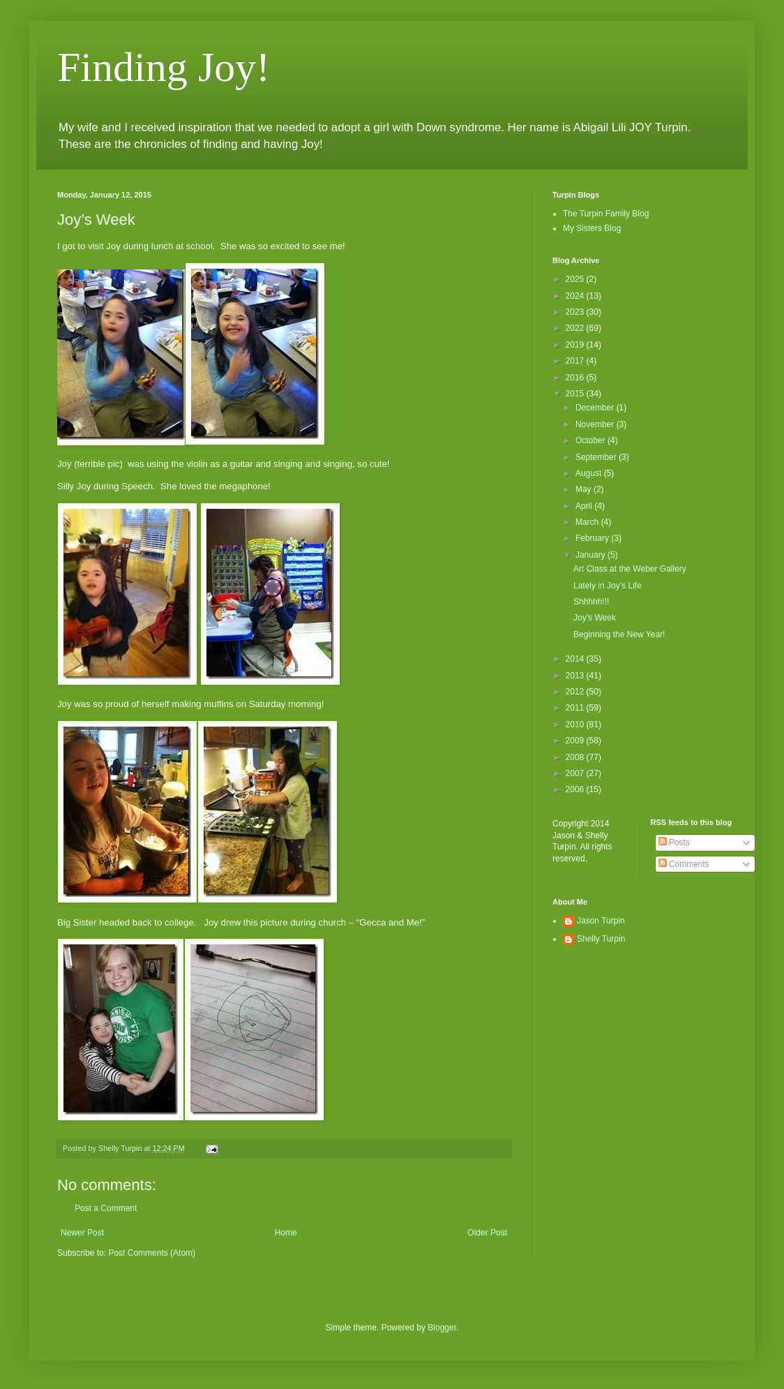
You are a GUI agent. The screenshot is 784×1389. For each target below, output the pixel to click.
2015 (576, 394)
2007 (576, 773)
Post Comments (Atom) (151, 1253)
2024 (576, 296)
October (591, 440)
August (589, 473)
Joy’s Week (594, 618)
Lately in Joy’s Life (607, 585)
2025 (576, 279)
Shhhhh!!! (591, 602)
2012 (576, 692)
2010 (576, 724)
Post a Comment (106, 1208)
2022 (576, 328)
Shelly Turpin (601, 939)
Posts (674, 842)
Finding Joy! (163, 67)
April (584, 506)
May (584, 489)
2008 (576, 757)
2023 (576, 312)
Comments (683, 864)
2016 (576, 377)
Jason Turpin (601, 921)
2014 (576, 659)
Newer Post (82, 1233)
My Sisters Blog (592, 228)
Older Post (487, 1233)
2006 (576, 789)
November (596, 424)
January (591, 555)
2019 (576, 345)
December (596, 408)
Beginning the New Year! (619, 634)
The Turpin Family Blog (606, 213)
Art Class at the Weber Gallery (629, 569)
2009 (576, 740)
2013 (576, 676)
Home (286, 1233)
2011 (576, 708)
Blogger (442, 1327)
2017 (576, 361)
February (593, 538)
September (597, 457)
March (588, 522)
